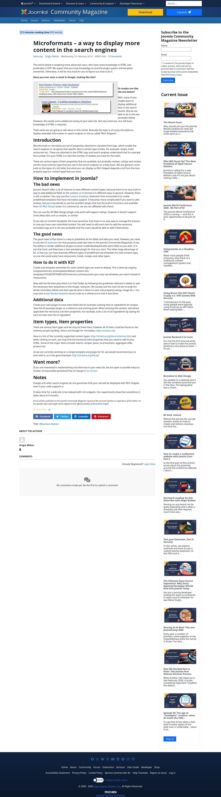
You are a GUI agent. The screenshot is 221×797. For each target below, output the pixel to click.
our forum (91, 370)
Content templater (79, 196)
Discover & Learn (75, 3)
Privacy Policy (176, 74)
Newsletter (59, 20)
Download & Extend (50, 3)
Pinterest (101, 416)
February (38, 56)
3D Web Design (47, 206)
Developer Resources (131, 3)
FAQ (81, 20)
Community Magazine (64, 12)
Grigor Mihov (52, 56)
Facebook (43, 416)
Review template (59, 293)
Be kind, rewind (172, 414)
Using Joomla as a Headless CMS (178, 250)
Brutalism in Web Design (177, 376)
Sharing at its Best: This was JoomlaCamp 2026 (179, 628)
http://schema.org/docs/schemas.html (111, 336)
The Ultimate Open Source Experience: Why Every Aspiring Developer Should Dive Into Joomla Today (178, 584)
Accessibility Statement (58, 772)
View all (170, 738)
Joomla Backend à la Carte (178, 337)
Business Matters (50, 423)
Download (145, 12)
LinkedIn (81, 416)
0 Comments (115, 56)
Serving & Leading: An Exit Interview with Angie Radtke (179, 499)
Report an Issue (158, 772)
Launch (184, 12)
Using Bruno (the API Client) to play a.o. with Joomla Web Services (179, 295)
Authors (46, 20)
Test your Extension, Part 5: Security (178, 540)
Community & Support (102, 3)
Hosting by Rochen (110, 795)
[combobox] (184, 3)
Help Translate (140, 772)
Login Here (149, 464)
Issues (34, 20)
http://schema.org (105, 330)
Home (24, 20)
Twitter (62, 416)
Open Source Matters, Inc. (107, 786)
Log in (172, 772)
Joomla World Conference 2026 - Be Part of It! (177, 206)
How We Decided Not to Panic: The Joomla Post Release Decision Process (177, 671)
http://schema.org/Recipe (85, 355)
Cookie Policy (96, 772)
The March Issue (172, 122)
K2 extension (51, 242)
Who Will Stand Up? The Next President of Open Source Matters (179, 164)
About (72, 20)
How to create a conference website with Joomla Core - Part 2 (178, 456)
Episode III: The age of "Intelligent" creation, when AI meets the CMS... (179, 715)
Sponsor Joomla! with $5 (117, 772)
